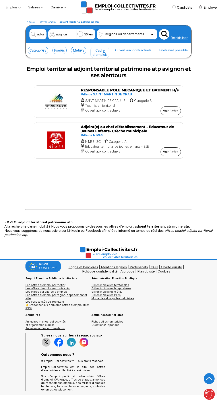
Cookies (164, 271)
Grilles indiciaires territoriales (110, 285)
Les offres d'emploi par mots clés (47, 288)
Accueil (31, 21)
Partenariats (139, 267)
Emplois (13, 7)
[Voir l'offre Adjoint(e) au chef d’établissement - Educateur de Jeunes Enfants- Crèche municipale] (108, 140)
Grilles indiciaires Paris (106, 295)
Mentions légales (114, 267)
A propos (127, 271)
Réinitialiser (179, 38)
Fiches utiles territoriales (107, 321)
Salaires (35, 7)
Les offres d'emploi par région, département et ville (56, 296)
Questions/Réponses (105, 325)
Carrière (58, 7)
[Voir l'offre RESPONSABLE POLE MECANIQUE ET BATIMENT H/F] (108, 102)
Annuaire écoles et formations (45, 328)
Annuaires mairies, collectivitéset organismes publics (45, 323)
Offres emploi (48, 21)
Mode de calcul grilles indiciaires (112, 298)
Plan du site (146, 271)
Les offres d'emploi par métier (45, 285)
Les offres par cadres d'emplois (46, 291)
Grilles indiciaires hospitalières (111, 288)
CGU (154, 267)
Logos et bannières (83, 267)
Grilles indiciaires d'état (106, 291)
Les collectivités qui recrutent (44, 301)
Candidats (182, 7)
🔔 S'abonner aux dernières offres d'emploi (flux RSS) (57, 306)
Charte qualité (171, 267)
